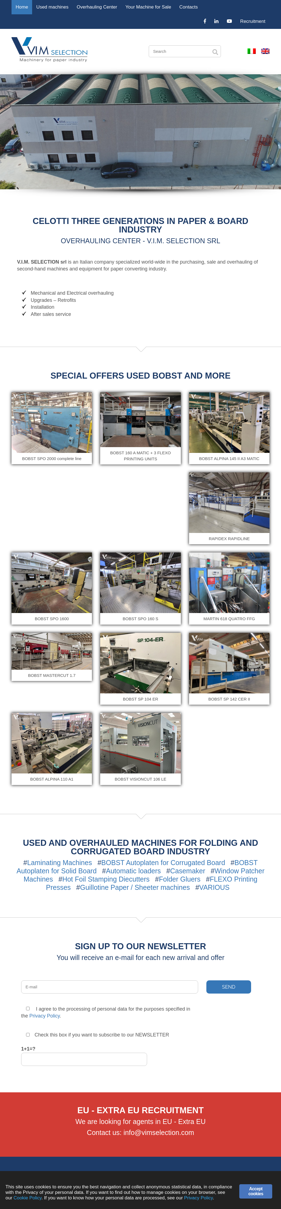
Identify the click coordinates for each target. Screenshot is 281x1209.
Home (22, 7)
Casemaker (187, 871)
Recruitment (252, 21)
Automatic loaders (133, 871)
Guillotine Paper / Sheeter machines (135, 887)
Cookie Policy (27, 1197)
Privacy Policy (44, 1016)
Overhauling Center (97, 7)
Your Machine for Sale (148, 7)
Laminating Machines (59, 862)
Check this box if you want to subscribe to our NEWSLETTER (97, 1035)
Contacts (188, 7)
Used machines (52, 7)
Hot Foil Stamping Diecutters (106, 879)
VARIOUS (214, 887)
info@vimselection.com (158, 1132)
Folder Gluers (179, 879)
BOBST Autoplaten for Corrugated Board (163, 862)
